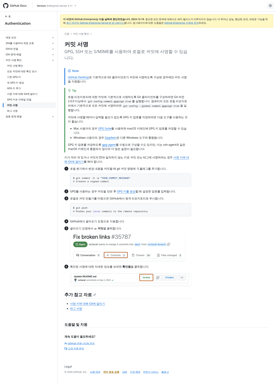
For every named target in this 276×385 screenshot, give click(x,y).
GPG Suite (104, 128)
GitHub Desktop (78, 77)
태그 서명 (76, 308)
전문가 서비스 (151, 372)
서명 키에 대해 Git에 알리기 (87, 304)
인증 (66, 33)
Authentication (18, 23)
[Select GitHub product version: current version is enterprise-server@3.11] (56, 5)
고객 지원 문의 (74, 348)
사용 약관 (95, 372)
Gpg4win (111, 138)
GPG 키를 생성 (126, 191)
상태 (124, 372)
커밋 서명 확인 (81, 33)
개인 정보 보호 (111, 372)
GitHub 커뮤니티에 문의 (79, 343)
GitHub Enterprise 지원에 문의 (181, 22)
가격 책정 (135, 372)
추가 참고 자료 (80, 294)
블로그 (165, 372)
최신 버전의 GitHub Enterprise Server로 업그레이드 (95, 22)
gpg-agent (109, 145)
